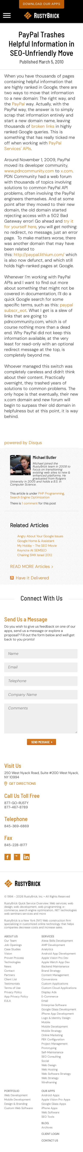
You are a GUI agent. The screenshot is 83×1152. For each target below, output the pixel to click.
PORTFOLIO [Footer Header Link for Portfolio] (11, 1091)
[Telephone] (40, 681)
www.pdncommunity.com (29, 171)
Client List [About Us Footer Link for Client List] (10, 979)
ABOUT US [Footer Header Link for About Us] (11, 936)
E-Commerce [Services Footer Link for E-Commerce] (50, 996)
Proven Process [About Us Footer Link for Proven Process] (14, 958)
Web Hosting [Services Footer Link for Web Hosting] (50, 1069)
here (32, 226)
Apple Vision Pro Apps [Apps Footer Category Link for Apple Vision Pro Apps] (56, 1099)
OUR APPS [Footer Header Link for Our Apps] (48, 1091)
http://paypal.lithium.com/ (39, 254)
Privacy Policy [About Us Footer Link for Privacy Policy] (13, 992)
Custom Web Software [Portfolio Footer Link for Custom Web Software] (18, 1108)
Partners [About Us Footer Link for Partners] (9, 975)
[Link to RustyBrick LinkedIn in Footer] (26, 857)
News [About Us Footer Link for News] (7, 966)
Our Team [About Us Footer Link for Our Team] (10, 941)
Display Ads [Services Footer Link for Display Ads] (49, 992)
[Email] (40, 667)
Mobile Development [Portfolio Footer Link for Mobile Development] (17, 1099)
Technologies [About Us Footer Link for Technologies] (12, 962)
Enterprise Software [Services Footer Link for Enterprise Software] (54, 1005)
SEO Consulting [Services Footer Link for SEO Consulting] (51, 1056)
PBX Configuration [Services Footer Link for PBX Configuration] (53, 1039)
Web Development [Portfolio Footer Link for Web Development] (16, 1095)
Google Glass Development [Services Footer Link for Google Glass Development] (59, 1009)
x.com (67, 171)
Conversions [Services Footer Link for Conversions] (49, 979)
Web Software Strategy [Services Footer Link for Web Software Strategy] (56, 1074)
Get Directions (22, 783)
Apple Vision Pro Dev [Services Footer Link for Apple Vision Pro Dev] (55, 958)
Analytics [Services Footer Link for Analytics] (47, 949)
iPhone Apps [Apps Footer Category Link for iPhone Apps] (49, 1108)
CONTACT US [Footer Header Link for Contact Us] (50, 1140)
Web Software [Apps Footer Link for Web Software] (50, 1112)
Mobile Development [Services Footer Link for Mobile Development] (55, 1026)
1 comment (30, 503)
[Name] (40, 654)
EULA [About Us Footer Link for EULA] (7, 1001)
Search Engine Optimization (29, 497)
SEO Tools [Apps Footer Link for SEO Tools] (48, 1117)
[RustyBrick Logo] (41, 15)
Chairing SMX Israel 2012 (34, 555)
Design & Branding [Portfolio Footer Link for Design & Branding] (15, 1104)
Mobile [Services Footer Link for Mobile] (46, 1022)
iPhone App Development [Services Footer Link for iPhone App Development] (58, 1013)
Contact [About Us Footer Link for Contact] (9, 971)
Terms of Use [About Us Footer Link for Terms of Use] (12, 988)
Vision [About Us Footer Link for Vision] (8, 953)
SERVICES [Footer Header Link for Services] (48, 936)
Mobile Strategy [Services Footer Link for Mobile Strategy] (52, 1031)
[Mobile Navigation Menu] (7, 15)
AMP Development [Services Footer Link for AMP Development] (53, 945)
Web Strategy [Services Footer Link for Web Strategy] (50, 1078)
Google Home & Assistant (35, 541)
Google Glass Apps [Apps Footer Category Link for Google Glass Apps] (54, 1104)
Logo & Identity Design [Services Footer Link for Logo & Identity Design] (56, 1018)
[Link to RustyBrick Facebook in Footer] (7, 857)
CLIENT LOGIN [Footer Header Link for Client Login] (50, 1134)
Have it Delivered (32, 578)
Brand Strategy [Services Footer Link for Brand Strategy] (51, 971)
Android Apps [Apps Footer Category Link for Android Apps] (50, 1095)
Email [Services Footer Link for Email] (45, 1001)
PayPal (18, 104)
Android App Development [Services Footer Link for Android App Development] (59, 953)
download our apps (41, 4)
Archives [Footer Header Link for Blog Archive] (47, 1127)
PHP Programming (51, 493)
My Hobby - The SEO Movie (37, 545)
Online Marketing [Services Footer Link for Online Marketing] (52, 1035)
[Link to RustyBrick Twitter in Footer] (17, 857)
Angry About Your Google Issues (40, 536)
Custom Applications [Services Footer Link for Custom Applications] (55, 983)
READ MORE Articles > (31, 566)
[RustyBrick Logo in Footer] (22, 883)
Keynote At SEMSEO (32, 550)
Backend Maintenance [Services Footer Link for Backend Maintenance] (55, 966)
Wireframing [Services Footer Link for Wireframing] (49, 1082)
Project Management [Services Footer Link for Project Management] (55, 1044)
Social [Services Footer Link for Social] (45, 1061)
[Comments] (40, 718)
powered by (23, 442)
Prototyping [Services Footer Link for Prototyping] (49, 1048)
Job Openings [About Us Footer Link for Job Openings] (13, 945)
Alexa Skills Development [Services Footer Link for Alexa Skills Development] (57, 941)
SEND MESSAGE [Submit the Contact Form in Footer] (40, 742)
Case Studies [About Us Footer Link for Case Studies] (12, 949)
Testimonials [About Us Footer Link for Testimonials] (12, 983)
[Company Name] (40, 695)
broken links (42, 126)
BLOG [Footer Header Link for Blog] (45, 1123)
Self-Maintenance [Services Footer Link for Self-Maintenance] (52, 1052)
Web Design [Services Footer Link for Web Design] (49, 1065)
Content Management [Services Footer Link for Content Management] (55, 975)
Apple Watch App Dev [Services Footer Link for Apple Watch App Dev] (56, 962)
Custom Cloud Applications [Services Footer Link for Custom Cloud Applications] (59, 988)
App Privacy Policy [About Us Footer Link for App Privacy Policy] (16, 996)
